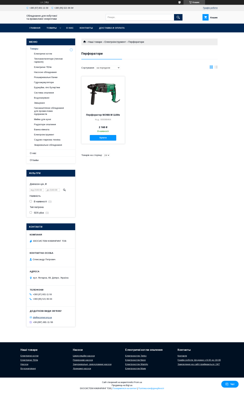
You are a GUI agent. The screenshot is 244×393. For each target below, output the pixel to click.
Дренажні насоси (82, 368)
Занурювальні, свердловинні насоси (92, 364)
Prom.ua (138, 382)
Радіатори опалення (45, 124)
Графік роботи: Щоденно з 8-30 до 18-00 (199, 360)
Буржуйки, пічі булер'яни (47, 87)
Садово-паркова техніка (47, 139)
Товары (51, 28)
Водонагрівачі (41, 98)
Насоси (24, 364)
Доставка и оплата (112, 28)
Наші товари (95, 42)
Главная (34, 28)
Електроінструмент (115, 42)
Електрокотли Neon (135, 360)
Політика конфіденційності (151, 388)
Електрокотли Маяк (135, 368)
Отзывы (34, 160)
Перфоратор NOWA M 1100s (103, 114)
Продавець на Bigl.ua (122, 385)
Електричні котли (43, 53)
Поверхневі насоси (83, 360)
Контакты (86, 28)
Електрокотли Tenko (136, 355)
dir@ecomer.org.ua (42, 317)
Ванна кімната (41, 129)
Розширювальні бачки (45, 77)
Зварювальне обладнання (48, 145)
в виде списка (216, 67)
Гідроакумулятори (44, 82)
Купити (103, 138)
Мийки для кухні (42, 119)
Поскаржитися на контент (125, 388)
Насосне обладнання (45, 72)
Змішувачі (39, 103)
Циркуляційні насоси (84, 355)
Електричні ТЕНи (43, 67)
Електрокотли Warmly (136, 364)
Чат (230, 384)
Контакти (182, 355)
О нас (70, 28)
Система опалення (44, 92)
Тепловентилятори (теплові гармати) (48, 60)
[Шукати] (178, 17)
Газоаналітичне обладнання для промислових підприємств (49, 111)
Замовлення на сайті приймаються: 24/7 (199, 364)
